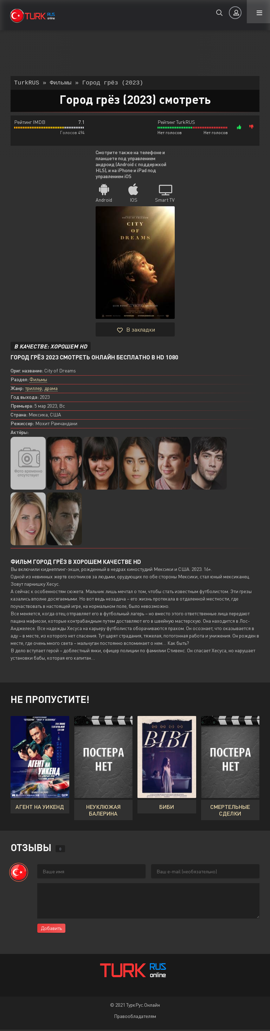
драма (51, 389)
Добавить (51, 929)
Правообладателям (135, 1017)
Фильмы (38, 381)
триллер (33, 389)
